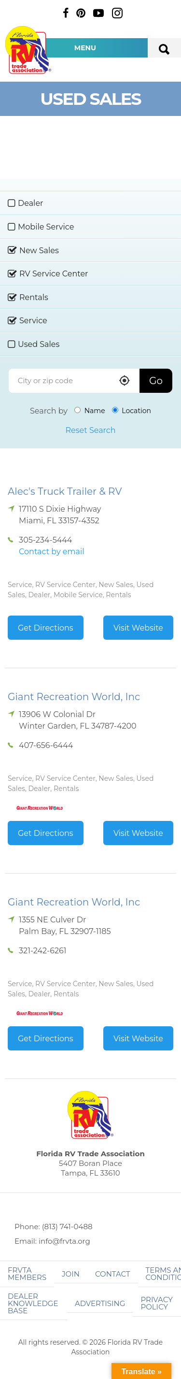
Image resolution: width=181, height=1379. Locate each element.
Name (89, 410)
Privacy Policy (156, 1303)
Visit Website (138, 627)
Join (71, 1273)
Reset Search (90, 430)
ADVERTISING (100, 1303)
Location (131, 410)
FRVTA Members (27, 1273)
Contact (112, 1273)
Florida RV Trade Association (28, 50)
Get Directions (45, 627)
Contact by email (51, 551)
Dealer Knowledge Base (33, 1303)
